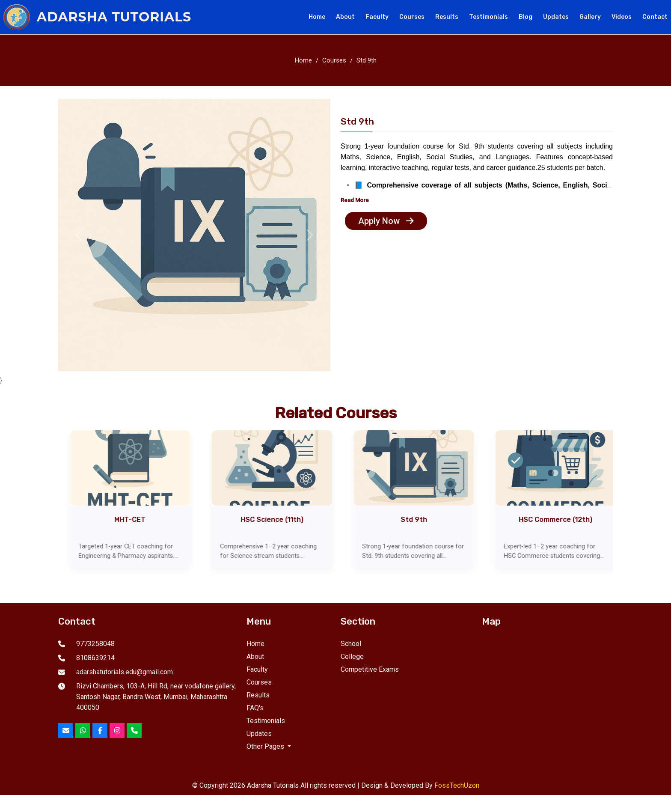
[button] (78, 235)
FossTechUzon (456, 785)
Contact (655, 17)
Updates (556, 17)
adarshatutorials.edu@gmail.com (124, 672)
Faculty (377, 17)
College (352, 656)
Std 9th (366, 60)
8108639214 (95, 658)
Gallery (590, 17)
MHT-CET (140, 519)
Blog (525, 17)
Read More (355, 200)
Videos (622, 17)
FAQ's (255, 708)
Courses (412, 17)
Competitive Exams (370, 669)
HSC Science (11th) (282, 519)
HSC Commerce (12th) (566, 519)
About (345, 17)
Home (317, 17)
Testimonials (488, 17)
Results (446, 17)
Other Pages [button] (266, 746)
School (351, 644)
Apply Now (386, 221)
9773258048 (95, 644)
